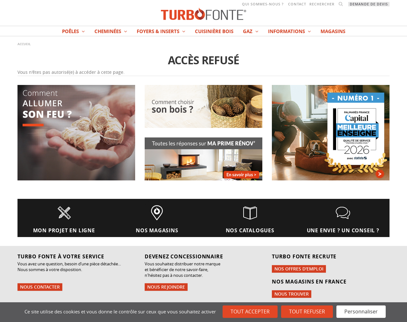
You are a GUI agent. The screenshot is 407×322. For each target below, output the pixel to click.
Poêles (73, 31)
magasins (333, 31)
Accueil (24, 44)
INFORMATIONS (289, 31)
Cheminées (110, 31)
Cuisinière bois (214, 31)
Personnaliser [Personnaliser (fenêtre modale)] (361, 311)
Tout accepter (250, 311)
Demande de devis (369, 4)
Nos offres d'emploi (298, 269)
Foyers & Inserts (161, 31)
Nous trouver (291, 294)
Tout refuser (307, 311)
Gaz (251, 31)
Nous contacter (40, 287)
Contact (297, 4)
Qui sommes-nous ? (263, 4)
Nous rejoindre (166, 287)
